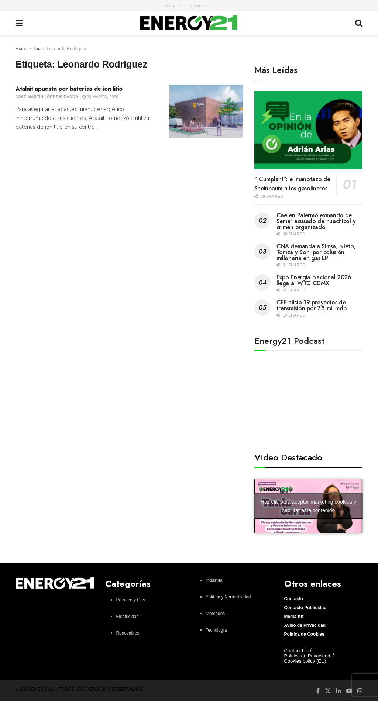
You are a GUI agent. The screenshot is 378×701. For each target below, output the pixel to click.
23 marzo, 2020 (100, 96)
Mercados (215, 613)
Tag (36, 48)
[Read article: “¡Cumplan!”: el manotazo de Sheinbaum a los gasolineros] (308, 130)
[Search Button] (358, 23)
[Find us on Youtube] (349, 691)
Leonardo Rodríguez (67, 48)
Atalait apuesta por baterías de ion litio (72, 88)
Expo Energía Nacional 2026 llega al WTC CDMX (313, 280)
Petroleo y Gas (130, 599)
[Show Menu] (19, 23)
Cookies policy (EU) (305, 661)
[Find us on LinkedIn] (338, 691)
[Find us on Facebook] (318, 691)
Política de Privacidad (307, 656)
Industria (214, 580)
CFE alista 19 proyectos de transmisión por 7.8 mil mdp (311, 305)
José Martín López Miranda (47, 96)
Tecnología (216, 630)
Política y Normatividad (228, 597)
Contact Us (296, 650)
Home (21, 48)
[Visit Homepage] (188, 22)
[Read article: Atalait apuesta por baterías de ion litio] (206, 111)
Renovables (128, 633)
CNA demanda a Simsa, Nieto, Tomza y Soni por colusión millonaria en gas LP (315, 252)
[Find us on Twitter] (328, 690)
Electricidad (127, 616)
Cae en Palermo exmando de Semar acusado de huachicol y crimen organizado (316, 221)
